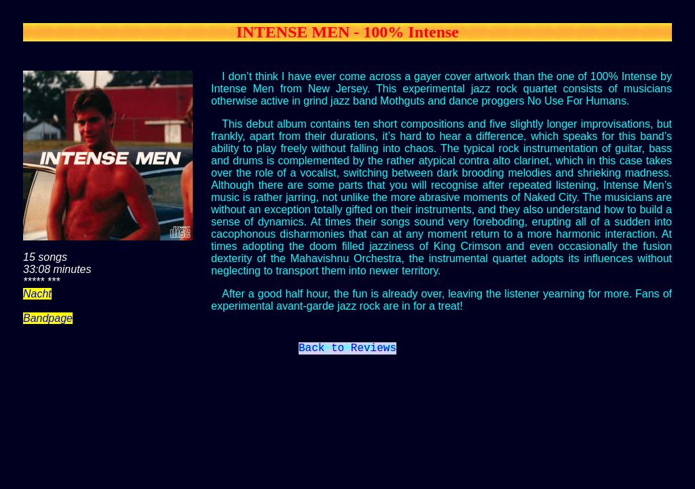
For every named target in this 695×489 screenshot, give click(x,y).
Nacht (37, 294)
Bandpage (48, 318)
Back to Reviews (347, 349)
